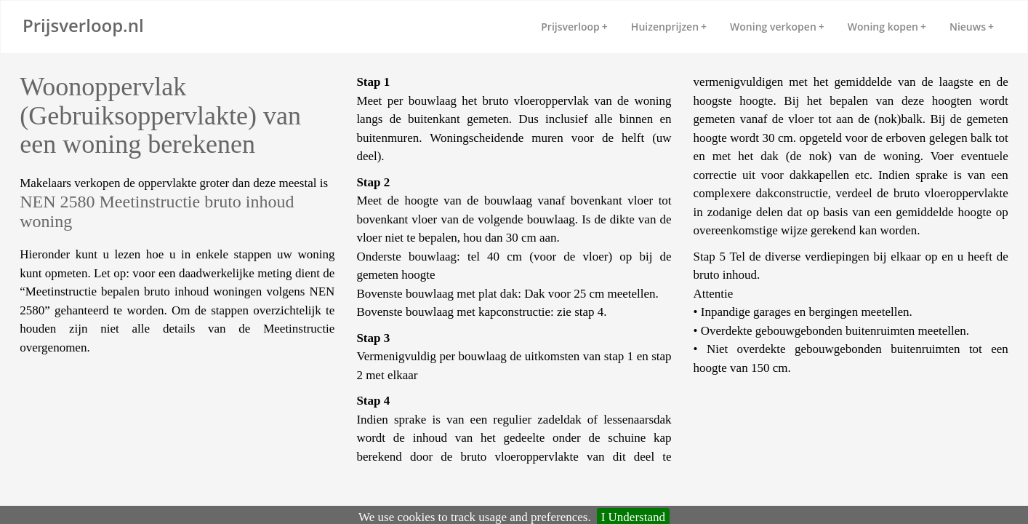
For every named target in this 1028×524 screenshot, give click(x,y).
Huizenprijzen (669, 26)
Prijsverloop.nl (83, 25)
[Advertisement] (136, 400)
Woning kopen (887, 26)
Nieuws (971, 26)
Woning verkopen (777, 26)
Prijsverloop (574, 26)
